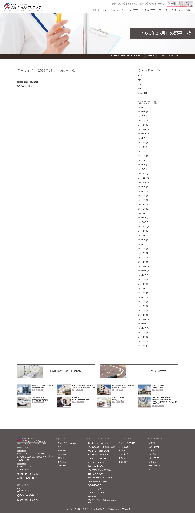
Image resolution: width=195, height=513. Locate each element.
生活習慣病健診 (100, 470)
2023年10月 (142, 226)
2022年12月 (142, 266)
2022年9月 (142, 279)
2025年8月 (142, 143)
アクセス (163, 10)
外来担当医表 (123, 454)
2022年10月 (142, 275)
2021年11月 (142, 324)
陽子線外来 (62, 462)
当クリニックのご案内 (127, 443)
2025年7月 (142, 147)
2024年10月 (142, 182)
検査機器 (122, 450)
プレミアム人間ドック (102, 447)
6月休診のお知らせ (25, 86)
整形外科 (61, 458)
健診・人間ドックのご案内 (97, 438)
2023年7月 (142, 235)
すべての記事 (142, 93)
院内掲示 (122, 458)
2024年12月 (142, 173)
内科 (59, 447)
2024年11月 (142, 178)
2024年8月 (142, 191)
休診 (139, 80)
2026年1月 (142, 125)
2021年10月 (142, 328)
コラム (140, 84)
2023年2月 (142, 257)
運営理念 (152, 450)
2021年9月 (142, 332)
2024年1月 (142, 213)
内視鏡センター (68, 443)
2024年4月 (142, 200)
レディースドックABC (96, 492)
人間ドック (98, 458)
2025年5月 (142, 156)
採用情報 (152, 454)
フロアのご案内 (124, 447)
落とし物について (125, 462)
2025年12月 (142, 129)
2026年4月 (142, 112)
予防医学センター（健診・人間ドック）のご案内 (114, 10)
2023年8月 (142, 231)
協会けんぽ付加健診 (95, 466)
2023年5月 (142, 244)
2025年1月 (142, 169)
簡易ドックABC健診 (95, 474)
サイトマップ (154, 458)
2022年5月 (142, 297)
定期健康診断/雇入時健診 (97, 481)
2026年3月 (142, 116)
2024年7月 (142, 196)
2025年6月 (142, 151)
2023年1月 (142, 262)
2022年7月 (142, 288)
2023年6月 (142, 240)
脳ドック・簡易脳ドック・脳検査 (100, 477)
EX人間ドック (99, 443)
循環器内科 (62, 454)
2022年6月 (142, 293)
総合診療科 (62, 466)
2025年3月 (142, 160)
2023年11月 (142, 222)
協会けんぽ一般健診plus (97, 462)
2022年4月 (142, 302)
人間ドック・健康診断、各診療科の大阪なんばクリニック (107, 509)
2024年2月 (142, 209)
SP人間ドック (99, 451)
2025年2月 (142, 165)
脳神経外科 (62, 451)
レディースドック (94, 489)
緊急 (139, 89)
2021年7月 (142, 341)
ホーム (151, 469)
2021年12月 (142, 319)
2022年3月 (142, 306)
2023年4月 (142, 249)
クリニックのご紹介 (181, 10)
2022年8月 (142, 284)
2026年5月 (142, 107)
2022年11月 (142, 271)
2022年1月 (142, 315)
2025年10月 (142, 134)
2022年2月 (142, 310)
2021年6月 (142, 346)
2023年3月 (142, 253)
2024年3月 (142, 204)
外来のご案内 (148, 10)
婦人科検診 (92, 496)
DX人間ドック (99, 455)
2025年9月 (142, 138)
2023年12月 (142, 218)
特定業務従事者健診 (95, 485)
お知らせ (141, 75)
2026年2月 (142, 120)
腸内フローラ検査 (155, 465)
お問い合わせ (154, 447)
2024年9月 (142, 187)
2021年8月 (142, 337)
